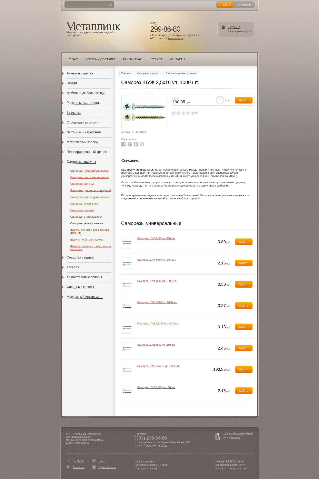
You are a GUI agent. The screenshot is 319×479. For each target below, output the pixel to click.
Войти (226, 4)
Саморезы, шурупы (81, 161)
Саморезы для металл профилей (90, 190)
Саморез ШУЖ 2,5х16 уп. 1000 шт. (158, 366)
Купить (243, 241)
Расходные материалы (84, 103)
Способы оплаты (145, 461)
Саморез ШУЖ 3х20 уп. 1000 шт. (157, 302)
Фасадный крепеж (80, 287)
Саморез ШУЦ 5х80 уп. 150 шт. (156, 387)
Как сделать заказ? (146, 468)
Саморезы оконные (82, 210)
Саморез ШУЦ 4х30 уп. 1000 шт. (157, 280)
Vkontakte (136, 144)
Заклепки (74, 112)
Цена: (176, 98)
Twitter (130, 144)
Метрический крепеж (82, 142)
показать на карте (156, 445)
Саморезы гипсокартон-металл (89, 177)
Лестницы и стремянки (84, 132)
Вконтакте (78, 467)
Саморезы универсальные (86, 223)
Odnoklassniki (142, 144)
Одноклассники (107, 467)
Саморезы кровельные (84, 203)
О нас (73, 59)
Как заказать (133, 59)
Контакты (177, 59)
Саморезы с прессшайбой (86, 216)
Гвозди (72, 83)
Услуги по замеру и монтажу (232, 468)
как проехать (175, 38)
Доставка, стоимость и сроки (152, 464)
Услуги (156, 59)
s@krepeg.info (81, 442)
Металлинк (94, 26)
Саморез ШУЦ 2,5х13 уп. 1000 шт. (158, 323)
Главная (126, 73)
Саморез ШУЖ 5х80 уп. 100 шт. (156, 259)
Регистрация (244, 5)
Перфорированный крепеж (87, 152)
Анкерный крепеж (80, 73)
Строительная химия (82, 122)
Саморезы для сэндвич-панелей (90, 197)
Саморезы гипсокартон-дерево (89, 170)
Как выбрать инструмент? (230, 464)
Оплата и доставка (101, 59)
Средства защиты (80, 257)
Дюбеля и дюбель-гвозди (86, 93)
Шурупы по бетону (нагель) (87, 239)
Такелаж (73, 267)
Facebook (123, 144)
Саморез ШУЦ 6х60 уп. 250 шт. (156, 344)
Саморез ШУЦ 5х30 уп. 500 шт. (156, 238)
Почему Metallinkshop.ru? (230, 461)
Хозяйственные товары (84, 277)
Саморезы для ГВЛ (82, 183)
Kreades (235, 437)
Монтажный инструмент (85, 296)
